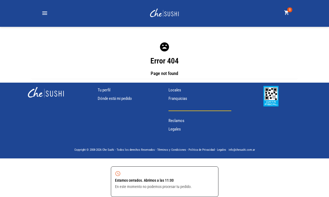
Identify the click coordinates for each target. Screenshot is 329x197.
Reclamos (176, 120)
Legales (174, 129)
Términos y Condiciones (171, 150)
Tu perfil (104, 90)
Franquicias (177, 98)
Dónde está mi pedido (115, 98)
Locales (174, 90)
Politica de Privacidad (202, 150)
